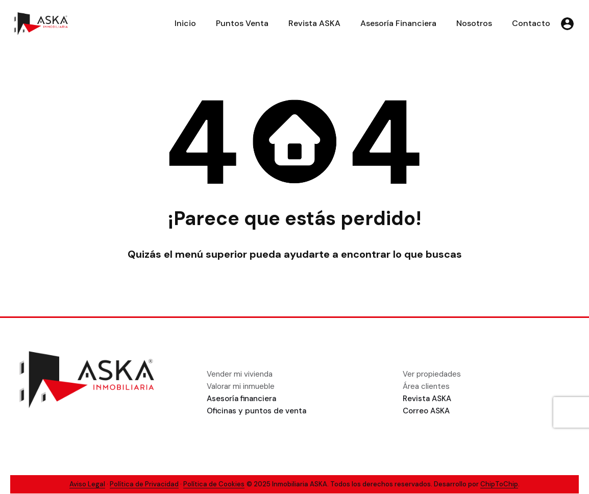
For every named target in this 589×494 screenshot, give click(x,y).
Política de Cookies (213, 484)
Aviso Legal (87, 484)
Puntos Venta (242, 23)
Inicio (185, 23)
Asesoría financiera (241, 398)
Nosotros (474, 23)
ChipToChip (499, 484)
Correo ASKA (426, 411)
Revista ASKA (314, 23)
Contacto (531, 23)
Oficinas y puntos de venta (256, 411)
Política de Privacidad (144, 484)
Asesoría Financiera (398, 23)
